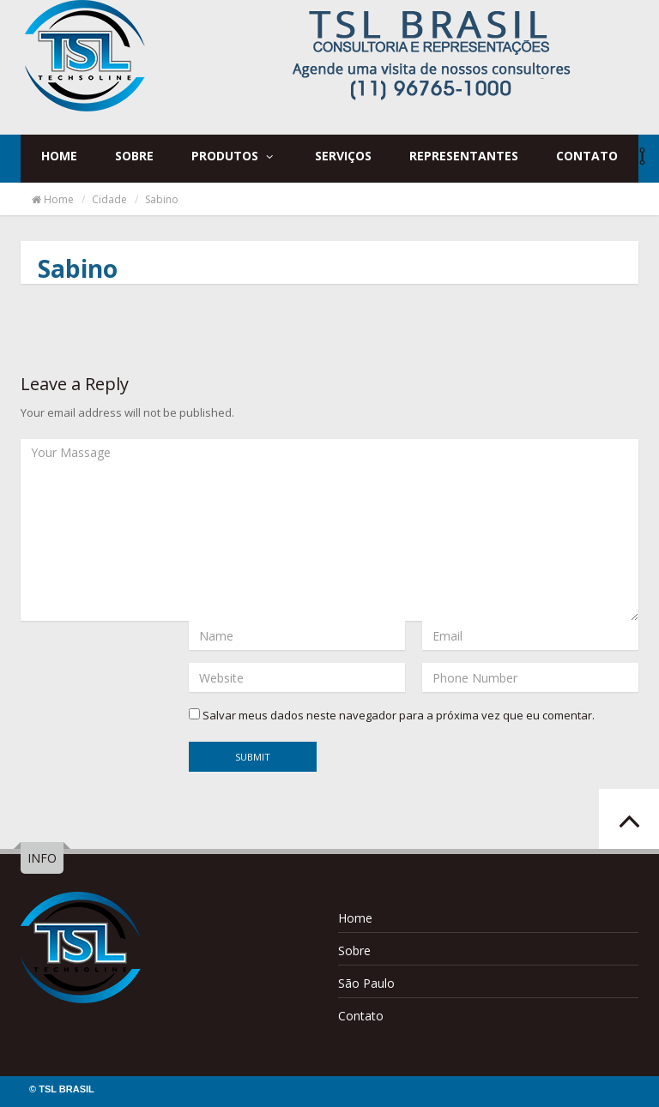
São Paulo (366, 983)
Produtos (233, 155)
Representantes (463, 155)
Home (59, 155)
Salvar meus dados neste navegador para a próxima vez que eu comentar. (399, 715)
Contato (587, 155)
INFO (42, 858)
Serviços (343, 155)
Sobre (134, 155)
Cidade (109, 199)
